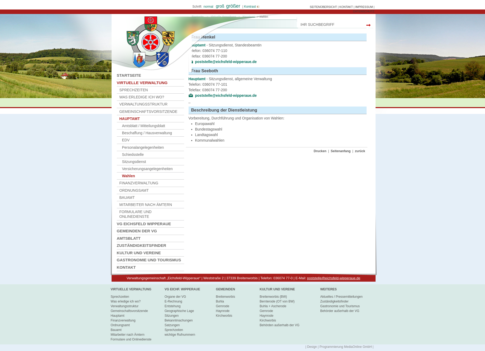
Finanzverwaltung (139, 183)
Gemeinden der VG (137, 231)
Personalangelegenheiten (143, 147)
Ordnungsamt (134, 190)
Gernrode (222, 306)
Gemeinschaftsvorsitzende (148, 111)
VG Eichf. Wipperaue (182, 289)
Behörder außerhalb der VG (339, 311)
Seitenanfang (340, 151)
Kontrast (251, 6)
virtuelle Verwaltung (131, 289)
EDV (126, 140)
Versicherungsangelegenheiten (147, 169)
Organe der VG (175, 297)
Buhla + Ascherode (273, 306)
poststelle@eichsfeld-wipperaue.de (226, 95)
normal (208, 6)
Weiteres (328, 289)
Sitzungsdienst (134, 162)
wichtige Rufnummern (180, 334)
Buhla (220, 301)
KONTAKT (346, 6)
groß (220, 6)
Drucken (320, 151)
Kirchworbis (224, 316)
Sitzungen (172, 316)
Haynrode (222, 311)
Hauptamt (129, 119)
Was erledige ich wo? (141, 97)
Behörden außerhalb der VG (280, 325)
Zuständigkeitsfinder (141, 245)
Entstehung (173, 306)
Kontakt (126, 267)
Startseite (129, 75)
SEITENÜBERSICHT (323, 6)
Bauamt (127, 197)
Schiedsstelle (133, 154)
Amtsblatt (129, 238)
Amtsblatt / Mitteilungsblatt (143, 126)
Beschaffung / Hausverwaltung (147, 133)
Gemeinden (225, 289)
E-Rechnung (173, 301)
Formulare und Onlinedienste (135, 214)
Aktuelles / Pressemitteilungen (341, 297)
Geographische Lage (179, 311)
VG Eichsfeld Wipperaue (144, 224)
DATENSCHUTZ (363, 11)
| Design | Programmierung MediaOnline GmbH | (339, 347)
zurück (360, 151)
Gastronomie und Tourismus (149, 260)
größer (233, 6)
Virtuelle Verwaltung (142, 82)
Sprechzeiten (133, 90)
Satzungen (172, 325)
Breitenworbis (225, 297)
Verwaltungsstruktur (143, 104)
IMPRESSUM (364, 6)
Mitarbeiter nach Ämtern (145, 205)
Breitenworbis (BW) (273, 297)
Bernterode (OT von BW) (277, 301)
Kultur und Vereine (139, 253)
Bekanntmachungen (179, 320)
